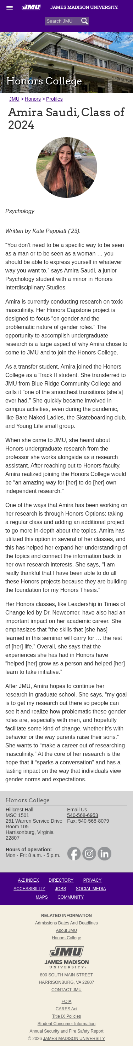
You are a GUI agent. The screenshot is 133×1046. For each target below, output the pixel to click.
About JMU (66, 930)
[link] (74, 859)
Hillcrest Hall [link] (19, 809)
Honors (33, 99)
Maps (42, 897)
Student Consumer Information (66, 1023)
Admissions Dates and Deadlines (66, 923)
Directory (61, 880)
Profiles (54, 99)
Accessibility (29, 888)
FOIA (66, 1001)
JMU (14, 99)
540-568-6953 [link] (82, 815)
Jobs (60, 888)
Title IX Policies (66, 1016)
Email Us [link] (77, 809)
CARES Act (66, 1008)
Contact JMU (66, 989)
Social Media (91, 888)
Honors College (66, 937)
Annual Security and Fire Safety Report (66, 1031)
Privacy (92, 880)
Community (70, 897)
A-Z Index (28, 880)
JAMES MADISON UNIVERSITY (74, 1038)
